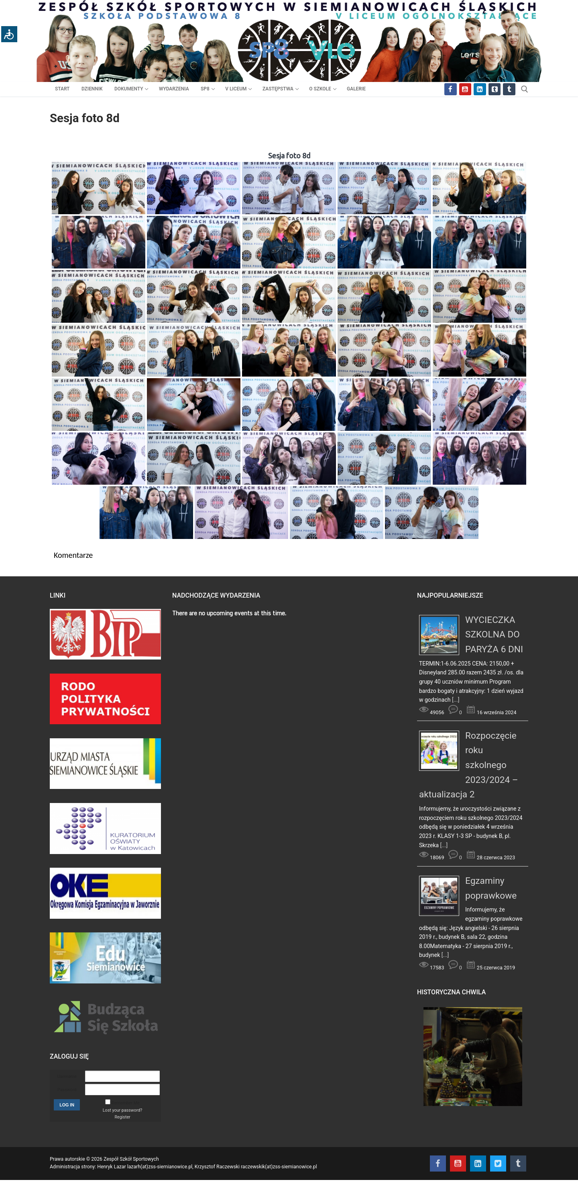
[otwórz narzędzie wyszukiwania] (524, 89)
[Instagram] (480, 89)
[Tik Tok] (509, 89)
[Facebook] (450, 89)
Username (67, 1076)
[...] (456, 699)
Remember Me (126, 1103)
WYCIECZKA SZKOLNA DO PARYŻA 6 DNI (494, 635)
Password (66, 1089)
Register (122, 1117)
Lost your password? (122, 1110)
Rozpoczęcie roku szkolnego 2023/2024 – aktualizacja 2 (468, 765)
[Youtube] (465, 89)
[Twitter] (494, 89)
